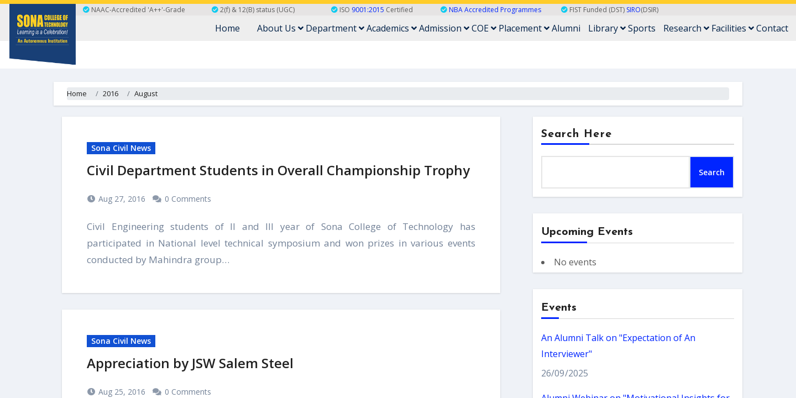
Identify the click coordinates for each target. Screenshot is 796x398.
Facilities (732, 28)
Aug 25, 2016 (120, 391)
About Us (280, 28)
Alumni (566, 28)
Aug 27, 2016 (120, 198)
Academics (391, 28)
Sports (642, 28)
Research (686, 28)
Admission (444, 28)
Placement (524, 28)
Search (712, 172)
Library (607, 28)
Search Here (576, 134)
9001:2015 (368, 9)
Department (335, 28)
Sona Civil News (121, 148)
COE (484, 28)
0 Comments (188, 198)
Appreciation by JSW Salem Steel (190, 363)
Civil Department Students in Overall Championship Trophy (278, 170)
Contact (772, 28)
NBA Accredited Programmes (495, 9)
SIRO (633, 9)
